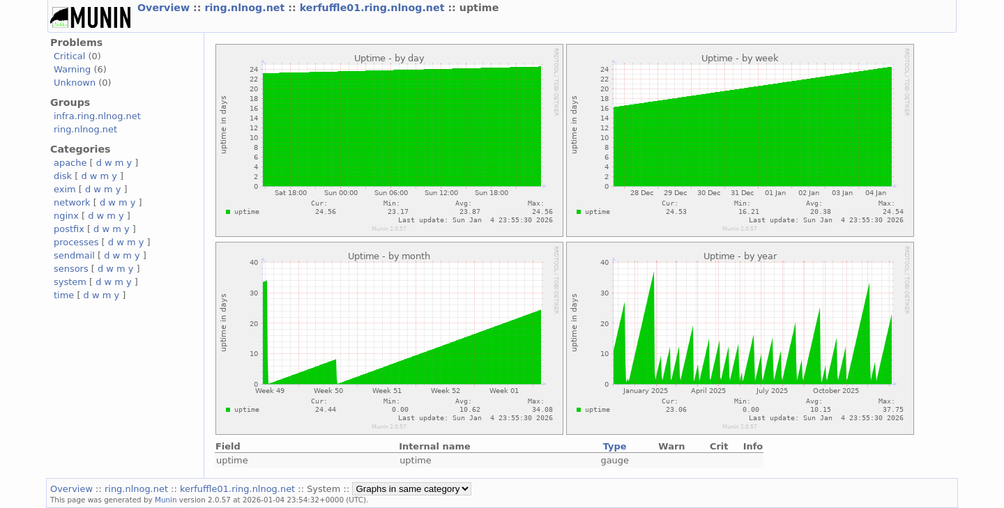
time (64, 295)
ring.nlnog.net (246, 7)
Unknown (75, 82)
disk (63, 176)
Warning (72, 69)
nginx (66, 215)
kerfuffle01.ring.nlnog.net (374, 7)
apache (70, 162)
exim (65, 189)
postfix (69, 229)
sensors (71, 268)
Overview (165, 7)
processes (76, 242)
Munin (166, 499)
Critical (69, 56)
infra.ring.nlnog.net (97, 116)
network (72, 202)
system (70, 282)
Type (615, 446)
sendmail (74, 255)
